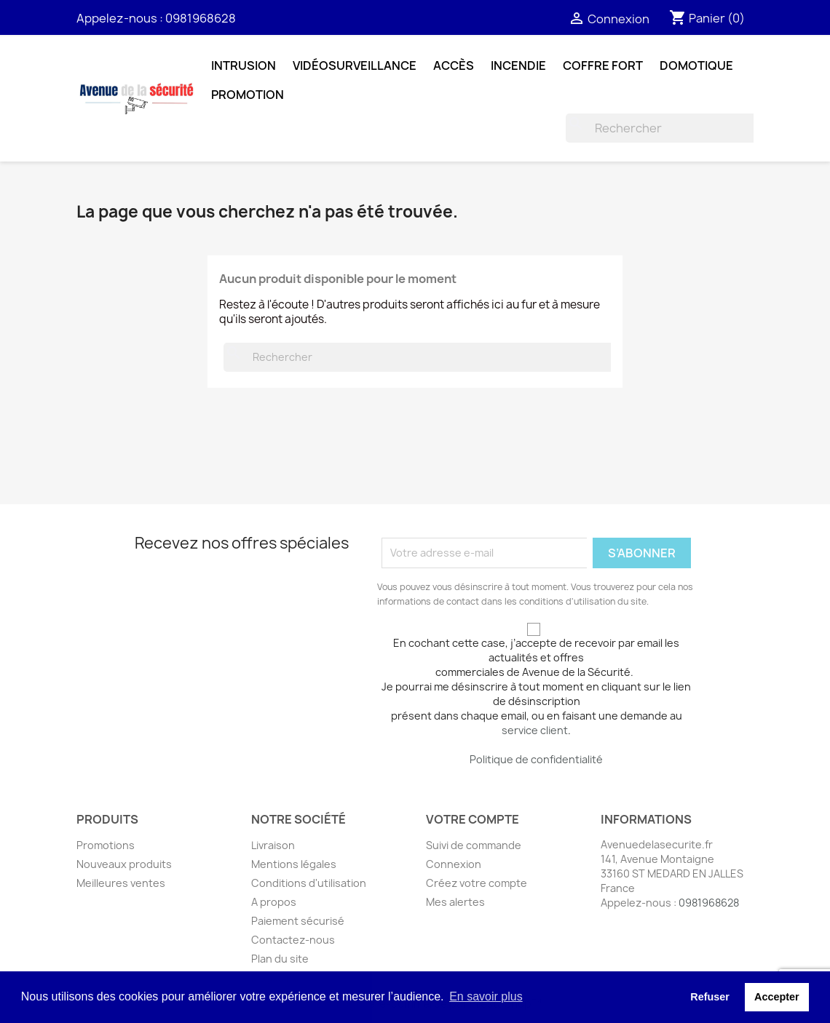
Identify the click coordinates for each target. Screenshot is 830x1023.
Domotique (696, 65)
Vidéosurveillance (354, 65)
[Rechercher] (662, 128)
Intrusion (243, 65)
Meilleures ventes (120, 883)
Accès (453, 65)
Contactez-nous (293, 940)
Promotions (105, 845)
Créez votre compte (476, 883)
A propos (273, 902)
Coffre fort (603, 65)
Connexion (453, 864)
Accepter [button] (776, 997)
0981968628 (200, 18)
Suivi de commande (473, 845)
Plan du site (280, 959)
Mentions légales (293, 864)
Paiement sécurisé (297, 921)
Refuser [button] (710, 997)
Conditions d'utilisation (308, 883)
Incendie (518, 65)
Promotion (247, 95)
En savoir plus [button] (486, 996)
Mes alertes (455, 902)
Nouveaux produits (124, 864)
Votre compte (472, 819)
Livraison (273, 845)
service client (535, 730)
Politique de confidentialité (536, 759)
